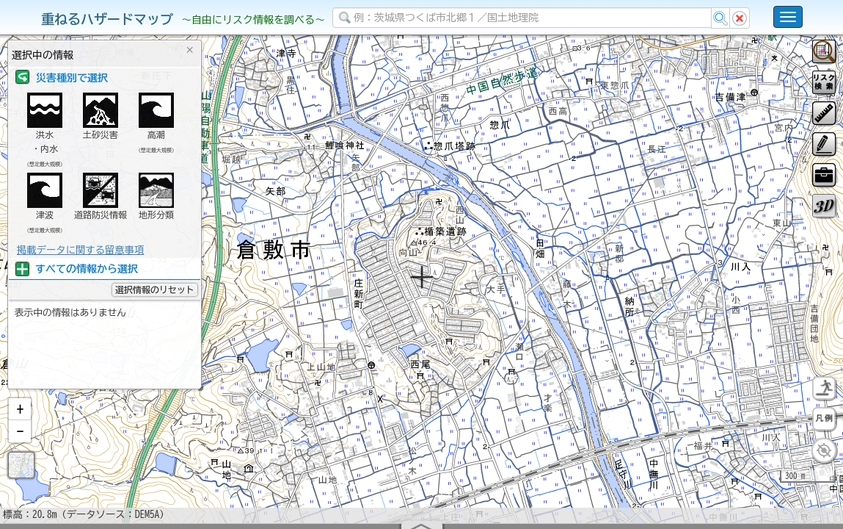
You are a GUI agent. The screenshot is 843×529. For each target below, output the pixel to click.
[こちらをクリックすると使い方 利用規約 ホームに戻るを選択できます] (788, 17)
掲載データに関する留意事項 (80, 250)
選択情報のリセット (154, 289)
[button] (20, 447)
